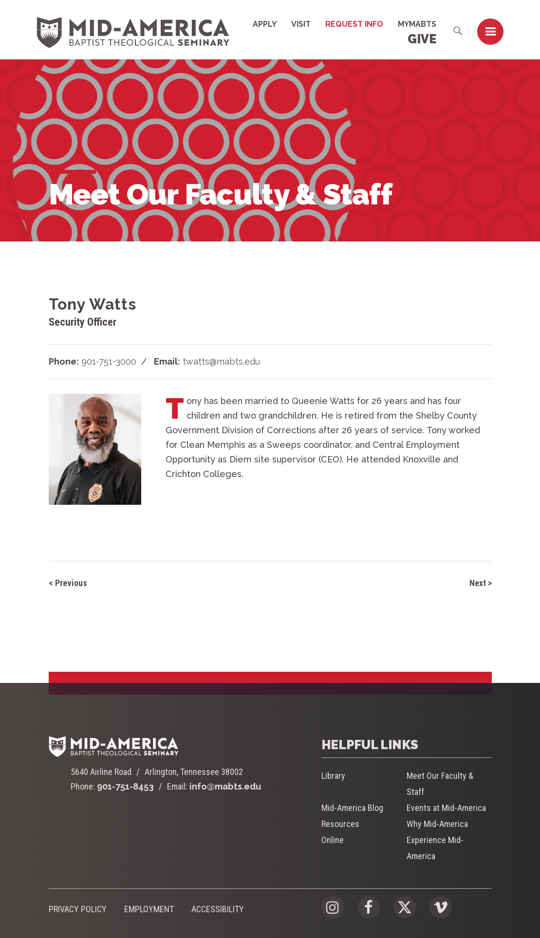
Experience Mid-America (435, 848)
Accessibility (217, 909)
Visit (301, 24)
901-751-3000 (108, 361)
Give (422, 39)
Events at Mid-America (446, 808)
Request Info (354, 24)
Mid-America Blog (352, 808)
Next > (480, 583)
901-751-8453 (125, 786)
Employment (149, 909)
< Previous (68, 583)
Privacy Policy (78, 909)
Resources (340, 824)
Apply (265, 24)
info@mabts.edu (225, 786)
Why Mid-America (437, 824)
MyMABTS (417, 24)
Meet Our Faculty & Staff (440, 784)
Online (332, 840)
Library (333, 776)
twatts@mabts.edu (221, 361)
